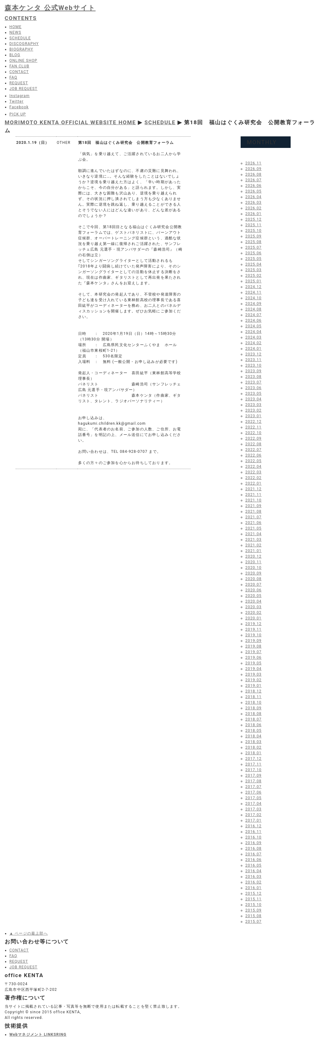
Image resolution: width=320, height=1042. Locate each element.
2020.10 (253, 567)
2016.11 (253, 831)
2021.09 (253, 506)
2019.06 (253, 657)
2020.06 (253, 590)
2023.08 (253, 376)
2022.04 (253, 466)
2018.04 (253, 736)
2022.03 (253, 472)
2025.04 (253, 264)
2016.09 (253, 843)
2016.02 (253, 882)
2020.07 (253, 584)
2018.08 (253, 714)
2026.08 (253, 174)
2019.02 (253, 680)
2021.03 (253, 539)
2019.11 (253, 629)
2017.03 (253, 809)
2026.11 (253, 163)
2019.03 (253, 674)
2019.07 (253, 652)
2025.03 (253, 270)
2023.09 (253, 371)
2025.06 (253, 253)
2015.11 (253, 899)
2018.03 (253, 742)
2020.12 (253, 556)
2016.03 (253, 876)
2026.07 (253, 180)
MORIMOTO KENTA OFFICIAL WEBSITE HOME (70, 122)
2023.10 (253, 365)
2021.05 (253, 528)
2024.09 (253, 303)
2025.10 (253, 230)
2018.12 (253, 691)
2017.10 (253, 770)
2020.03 (253, 607)
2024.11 (253, 292)
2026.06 (253, 185)
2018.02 (253, 747)
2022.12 (253, 421)
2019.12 (253, 624)
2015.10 (253, 905)
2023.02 (253, 410)
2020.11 (253, 562)
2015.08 (253, 916)
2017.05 (253, 798)
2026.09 (253, 169)
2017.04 (253, 803)
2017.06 (253, 792)
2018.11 (253, 697)
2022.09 (253, 438)
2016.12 (253, 826)
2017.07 (253, 787)
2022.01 (253, 483)
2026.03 (253, 202)
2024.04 (253, 332)
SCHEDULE (159, 122)
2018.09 (253, 708)
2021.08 (253, 511)
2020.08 (253, 579)
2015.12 (253, 893)
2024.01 (253, 348)
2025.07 (253, 247)
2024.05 (253, 326)
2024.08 (253, 309)
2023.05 (253, 393)
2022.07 (253, 450)
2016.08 (253, 848)
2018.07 (253, 719)
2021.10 (253, 500)
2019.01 (253, 685)
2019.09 (253, 640)
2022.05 (253, 461)
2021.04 (253, 534)
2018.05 (253, 730)
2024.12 (253, 287)
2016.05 (253, 865)
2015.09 (253, 910)
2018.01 (253, 753)
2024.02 (253, 343)
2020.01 (253, 618)
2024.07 (253, 315)
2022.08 (253, 444)
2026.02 (253, 208)
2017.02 (253, 815)
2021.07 (253, 517)
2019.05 (253, 663)
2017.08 (253, 781)
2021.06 (253, 523)
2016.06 (253, 860)
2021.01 (253, 551)
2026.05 (253, 191)
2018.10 (253, 702)
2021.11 (253, 494)
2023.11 (253, 360)
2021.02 (253, 545)
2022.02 (253, 478)
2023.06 (253, 388)
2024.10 (253, 298)
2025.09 (253, 236)
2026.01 (253, 214)
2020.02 (253, 612)
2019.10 (253, 635)
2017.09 (253, 775)
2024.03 (253, 337)
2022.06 (253, 455)
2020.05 (253, 596)
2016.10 (253, 837)
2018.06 (253, 725)
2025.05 (253, 259)
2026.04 (253, 197)
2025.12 (253, 219)
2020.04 (253, 601)
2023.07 (253, 382)
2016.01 (253, 888)
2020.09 (253, 573)
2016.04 (253, 871)
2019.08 (253, 646)
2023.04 (253, 399)
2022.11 (253, 427)
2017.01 (253, 820)
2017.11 (253, 764)
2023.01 (253, 416)
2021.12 (253, 489)
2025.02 (253, 275)
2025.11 (253, 225)
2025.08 (253, 242)
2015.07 (253, 921)
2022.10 (253, 433)
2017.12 (253, 758)
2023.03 (253, 405)
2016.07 (253, 854)
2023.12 (253, 354)
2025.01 (253, 281)
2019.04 (253, 669)
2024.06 (253, 320)
